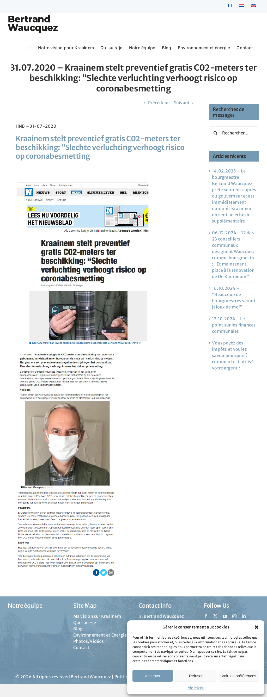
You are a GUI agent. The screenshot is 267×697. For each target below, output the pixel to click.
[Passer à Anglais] (253, 6)
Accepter (152, 676)
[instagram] (234, 616)
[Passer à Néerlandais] (241, 6)
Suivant (182, 102)
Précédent (158, 102)
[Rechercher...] (234, 132)
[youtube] (225, 616)
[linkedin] (244, 616)
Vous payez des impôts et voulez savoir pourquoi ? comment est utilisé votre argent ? (233, 355)
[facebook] (206, 616)
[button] (256, 627)
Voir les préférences (239, 676)
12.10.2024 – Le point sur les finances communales (234, 325)
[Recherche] (215, 132)
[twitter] (215, 616)
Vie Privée (196, 688)
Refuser (196, 676)
